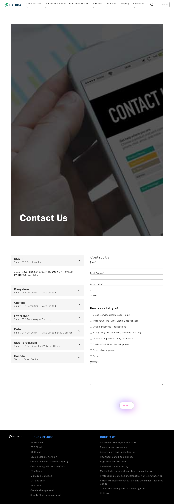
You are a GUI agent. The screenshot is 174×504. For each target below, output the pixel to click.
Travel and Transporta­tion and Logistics (123, 488)
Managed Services (41, 476)
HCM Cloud (36, 442)
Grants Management (42, 490)
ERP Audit (36, 485)
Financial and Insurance (113, 447)
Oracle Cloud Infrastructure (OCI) (49, 461)
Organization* (96, 284)
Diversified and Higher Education (118, 442)
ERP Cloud (36, 447)
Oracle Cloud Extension (43, 457)
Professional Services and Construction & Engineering (131, 476)
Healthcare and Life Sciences (116, 457)
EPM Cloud (36, 471)
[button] (34, 4)
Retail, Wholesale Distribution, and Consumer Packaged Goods (131, 482)
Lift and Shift (37, 480)
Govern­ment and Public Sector (117, 452)
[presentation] (111, 393)
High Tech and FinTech (113, 461)
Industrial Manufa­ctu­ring (114, 466)
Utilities (104, 493)
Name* (93, 262)
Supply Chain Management (45, 495)
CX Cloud (35, 452)
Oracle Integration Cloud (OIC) (47, 466)
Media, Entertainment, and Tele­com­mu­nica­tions (127, 471)
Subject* (94, 295)
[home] (13, 5)
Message (94, 362)
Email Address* (97, 273)
